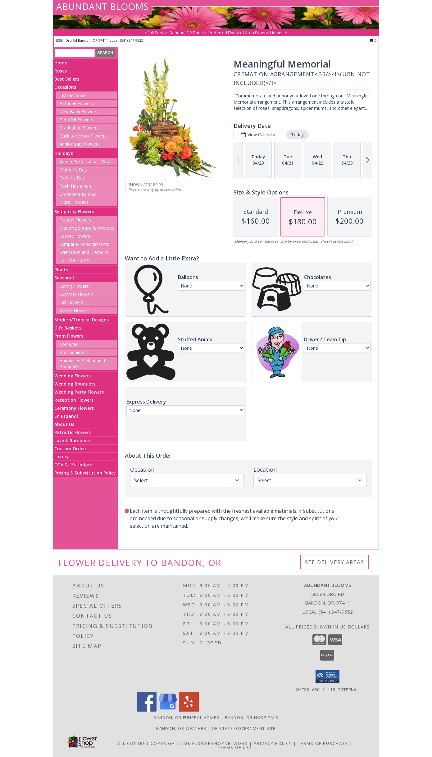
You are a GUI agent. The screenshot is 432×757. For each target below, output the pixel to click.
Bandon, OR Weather (181, 728)
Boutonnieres (73, 352)
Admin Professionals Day (84, 162)
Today (297, 135)
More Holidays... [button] (75, 202)
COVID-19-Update (73, 465)
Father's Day (72, 178)
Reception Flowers (73, 400)
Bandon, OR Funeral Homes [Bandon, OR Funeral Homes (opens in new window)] (186, 717)
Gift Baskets (67, 328)
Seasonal (64, 278)
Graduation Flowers (79, 128)
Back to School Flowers (83, 136)
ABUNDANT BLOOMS (102, 6)
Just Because (72, 95)
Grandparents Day (77, 194)
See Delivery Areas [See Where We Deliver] (334, 562)
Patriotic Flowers (72, 432)
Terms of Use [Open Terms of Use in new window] (235, 747)
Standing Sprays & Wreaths (86, 228)
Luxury (61, 457)
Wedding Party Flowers (79, 392)
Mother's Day (73, 170)
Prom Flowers (68, 336)
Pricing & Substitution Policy (85, 473)
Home (60, 63)
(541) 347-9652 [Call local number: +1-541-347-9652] (131, 40)
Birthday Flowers (76, 103)
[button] (327, 676)
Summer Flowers (76, 294)
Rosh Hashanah (75, 186)
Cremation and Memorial (84, 252)
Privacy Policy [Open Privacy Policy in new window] (273, 743)
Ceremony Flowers (74, 408)
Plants (61, 270)
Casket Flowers (74, 236)
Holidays (63, 153)
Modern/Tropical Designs (81, 320)
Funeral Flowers (75, 220)
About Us (64, 424)
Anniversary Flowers (79, 144)
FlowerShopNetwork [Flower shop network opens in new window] (220, 743)
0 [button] (373, 40)
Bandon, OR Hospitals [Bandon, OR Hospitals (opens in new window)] (252, 717)
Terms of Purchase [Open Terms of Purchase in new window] (323, 743)
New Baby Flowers (78, 111)
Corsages (68, 344)
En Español (66, 416)
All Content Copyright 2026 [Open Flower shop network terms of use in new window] (154, 743)
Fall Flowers (71, 302)
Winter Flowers (74, 310)
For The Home (74, 260)
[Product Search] (75, 53)
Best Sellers (66, 79)
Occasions (65, 87)
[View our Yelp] (189, 710)
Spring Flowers (74, 286)
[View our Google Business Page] (168, 710)
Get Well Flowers (76, 120)
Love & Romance (72, 440)
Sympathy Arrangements (84, 244)
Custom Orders (70, 448)
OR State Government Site (244, 728)
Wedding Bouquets (74, 384)
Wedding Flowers (72, 376)
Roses (60, 71)
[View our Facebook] (147, 710)
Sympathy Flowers (74, 211)
